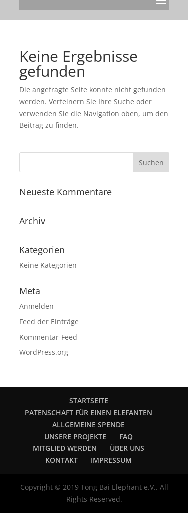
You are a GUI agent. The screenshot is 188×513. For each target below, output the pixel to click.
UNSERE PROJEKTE (75, 436)
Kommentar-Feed (48, 337)
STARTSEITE (88, 400)
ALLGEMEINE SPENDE (88, 424)
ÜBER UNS (127, 448)
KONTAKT (61, 460)
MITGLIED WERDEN (65, 448)
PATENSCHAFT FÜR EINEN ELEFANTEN (88, 412)
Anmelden (36, 306)
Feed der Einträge (49, 321)
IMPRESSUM (111, 460)
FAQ (126, 436)
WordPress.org (43, 352)
